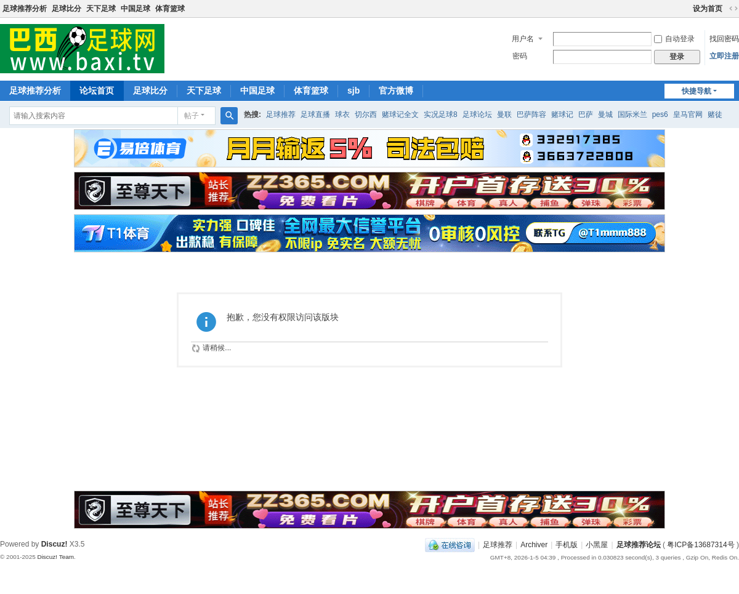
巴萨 (585, 114)
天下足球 (101, 8)
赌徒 (715, 114)
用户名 (523, 38)
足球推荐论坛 (638, 544)
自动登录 (674, 38)
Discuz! (54, 544)
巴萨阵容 (531, 114)
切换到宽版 (733, 8)
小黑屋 (597, 544)
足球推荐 (281, 114)
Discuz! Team (55, 556)
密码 (519, 56)
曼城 (605, 114)
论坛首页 (96, 90)
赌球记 (562, 114)
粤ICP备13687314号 (700, 544)
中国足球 (135, 8)
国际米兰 (632, 114)
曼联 (504, 114)
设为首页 (707, 8)
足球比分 (66, 8)
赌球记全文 (400, 114)
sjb (353, 90)
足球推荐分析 (24, 8)
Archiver (533, 544)
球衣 (342, 114)
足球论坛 (477, 114)
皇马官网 (688, 114)
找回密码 (724, 38)
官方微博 (396, 90)
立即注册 (724, 56)
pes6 (660, 114)
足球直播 (315, 114)
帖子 (191, 115)
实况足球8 (441, 114)
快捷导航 (696, 91)
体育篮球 (170, 8)
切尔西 (366, 114)
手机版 (566, 544)
